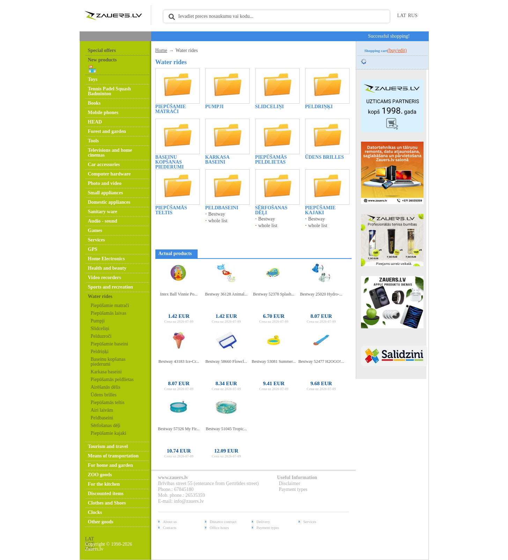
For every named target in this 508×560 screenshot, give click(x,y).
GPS (92, 249)
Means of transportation (113, 455)
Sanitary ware (102, 211)
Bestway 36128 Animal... (226, 294)
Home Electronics (106, 258)
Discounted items (106, 493)
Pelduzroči (101, 336)
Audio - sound (102, 221)
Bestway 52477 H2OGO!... (321, 361)
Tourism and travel (108, 446)
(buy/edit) (397, 50)
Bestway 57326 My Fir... (178, 428)
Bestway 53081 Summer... (274, 361)
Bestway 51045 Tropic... (226, 428)
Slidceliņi (100, 328)
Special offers (102, 50)
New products (102, 59)
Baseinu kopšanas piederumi (108, 362)
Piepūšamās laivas (108, 313)
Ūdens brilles (104, 394)
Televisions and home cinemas (110, 153)
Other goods (100, 521)
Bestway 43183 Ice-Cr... (179, 361)
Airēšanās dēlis (105, 387)
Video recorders (104, 277)
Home (161, 50)
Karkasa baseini (106, 371)
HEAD (95, 122)
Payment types (293, 489)
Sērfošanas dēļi (105, 425)
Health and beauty (107, 268)
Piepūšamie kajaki (108, 433)
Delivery (263, 522)
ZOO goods (100, 474)
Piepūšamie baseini (109, 343)
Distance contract (223, 522)
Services (96, 239)
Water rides (100, 296)
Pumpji (98, 320)
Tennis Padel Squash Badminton (109, 91)
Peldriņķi (100, 351)
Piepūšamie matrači (110, 305)
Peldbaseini (102, 417)
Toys (93, 79)
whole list (218, 220)
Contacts (170, 527)
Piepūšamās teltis (108, 402)
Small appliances (105, 192)
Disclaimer (289, 483)
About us (170, 522)
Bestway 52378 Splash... (273, 294)
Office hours (219, 527)
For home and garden (110, 465)
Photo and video (105, 183)
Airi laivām (102, 410)
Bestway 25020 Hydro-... (321, 294)
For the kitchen (104, 484)
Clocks (95, 512)
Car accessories (104, 164)
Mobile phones (103, 112)
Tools (93, 140)
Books (94, 103)
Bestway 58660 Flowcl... (226, 361)
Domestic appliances (109, 202)
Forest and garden (107, 131)
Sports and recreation (110, 287)
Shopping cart (386, 50)
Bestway (216, 214)
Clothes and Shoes (107, 503)
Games (95, 230)
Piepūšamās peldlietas (112, 379)
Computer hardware (109, 174)
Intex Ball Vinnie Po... (178, 294)
